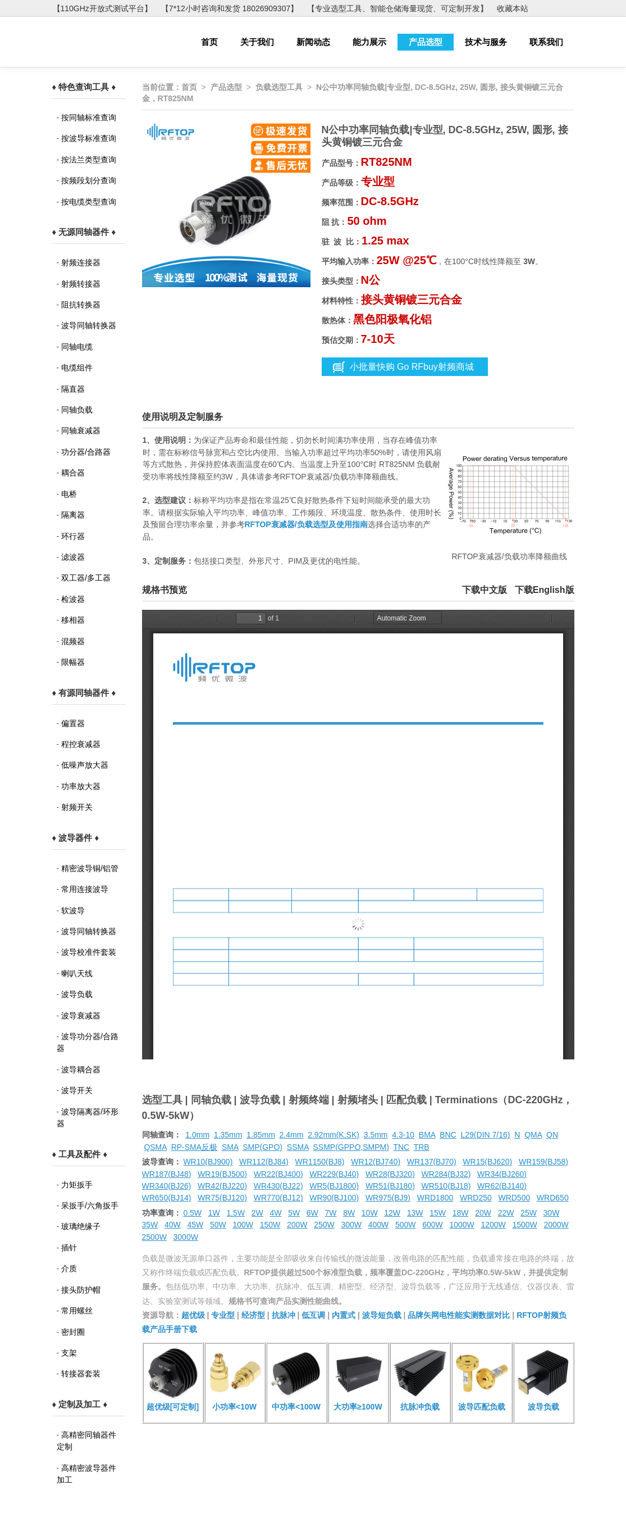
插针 (69, 1247)
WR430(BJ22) (278, 1185)
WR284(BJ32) (445, 1174)
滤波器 (73, 556)
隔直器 (73, 388)
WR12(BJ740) (375, 1161)
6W (312, 1212)
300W (351, 1224)
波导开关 (77, 1090)
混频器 (73, 641)
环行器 (73, 536)
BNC (448, 1134)
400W (378, 1224)
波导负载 (77, 994)
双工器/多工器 (86, 577)
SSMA (298, 1147)
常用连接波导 (84, 889)
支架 (69, 1352)
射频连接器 (80, 262)
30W (551, 1212)
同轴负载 (77, 409)
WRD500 (514, 1197)
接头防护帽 (80, 1289)
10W (370, 1212)
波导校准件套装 (88, 952)
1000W (461, 1224)
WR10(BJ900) (207, 1161)
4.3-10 (403, 1134)
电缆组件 (77, 367)
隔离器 (73, 514)
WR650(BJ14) (166, 1197)
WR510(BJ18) (445, 1185)
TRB (421, 1147)
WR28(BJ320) (390, 1174)
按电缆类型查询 (88, 201)
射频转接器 (80, 283)
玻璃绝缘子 (80, 1226)
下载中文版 (484, 590)
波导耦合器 (80, 1069)
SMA (230, 1147)
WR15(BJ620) (487, 1161)
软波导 (73, 910)
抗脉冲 (283, 1315)
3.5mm (376, 1134)
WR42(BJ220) (222, 1185)
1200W (493, 1224)
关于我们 (257, 42)
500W (405, 1224)
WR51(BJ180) (390, 1185)
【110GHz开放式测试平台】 (102, 8)
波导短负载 (381, 1315)
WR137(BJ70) (431, 1161)
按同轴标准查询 (88, 117)
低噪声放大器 (84, 764)
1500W (524, 1224)
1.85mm (260, 1134)
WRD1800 (435, 1197)
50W (218, 1224)
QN (552, 1134)
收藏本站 (512, 8)
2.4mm (292, 1134)
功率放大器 (80, 786)
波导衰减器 (80, 1015)
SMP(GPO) (262, 1147)
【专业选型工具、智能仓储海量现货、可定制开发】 (397, 8)
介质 (69, 1268)
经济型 (253, 1315)
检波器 (73, 599)
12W (392, 1212)
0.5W (192, 1212)
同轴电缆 (77, 346)
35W (150, 1224)
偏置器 (73, 723)
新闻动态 (313, 42)
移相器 (73, 619)
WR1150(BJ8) (320, 1161)
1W (214, 1212)
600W (432, 1224)
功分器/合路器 (86, 451)
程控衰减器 (80, 744)
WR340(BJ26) (166, 1185)
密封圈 (73, 1331)
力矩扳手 (77, 1184)
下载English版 (544, 590)
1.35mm (228, 1134)
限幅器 (73, 662)
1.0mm (197, 1134)
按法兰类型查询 (88, 159)
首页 (209, 42)
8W (349, 1212)
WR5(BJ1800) (334, 1185)
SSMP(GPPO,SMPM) (351, 1147)
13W (415, 1212)
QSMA (155, 1147)
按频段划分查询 (88, 180)
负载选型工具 (279, 87)
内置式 (343, 1315)
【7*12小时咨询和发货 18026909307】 (229, 8)
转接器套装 (80, 1373)
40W (173, 1224)
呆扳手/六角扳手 (89, 1205)
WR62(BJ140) (502, 1185)
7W (330, 1212)
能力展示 (369, 42)
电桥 (69, 494)
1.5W (235, 1212)
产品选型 (425, 42)
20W (483, 1212)
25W (528, 1212)
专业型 (223, 1315)
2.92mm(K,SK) (333, 1134)
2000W (555, 1224)
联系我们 (546, 42)
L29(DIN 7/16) (485, 1134)
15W (437, 1212)
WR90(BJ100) (334, 1197)
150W (270, 1224)
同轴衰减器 (80, 430)
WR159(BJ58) (543, 1161)
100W (242, 1224)
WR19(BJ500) (222, 1174)
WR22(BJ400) (278, 1174)
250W (324, 1224)
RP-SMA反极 (194, 1147)
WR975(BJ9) (387, 1197)
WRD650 (553, 1197)
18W (461, 1212)
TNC (401, 1147)
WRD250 (476, 1197)
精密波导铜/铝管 (89, 868)
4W (275, 1212)
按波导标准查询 (88, 138)
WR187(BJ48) (166, 1174)
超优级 (193, 1315)
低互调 (313, 1315)
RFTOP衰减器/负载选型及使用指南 (306, 524)
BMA (427, 1134)
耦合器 (73, 472)
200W (297, 1224)
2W (257, 1212)
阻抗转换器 (80, 304)
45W (195, 1224)
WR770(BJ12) (278, 1197)
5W (294, 1212)
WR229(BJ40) (334, 1174)
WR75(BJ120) (222, 1197)
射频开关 (77, 807)
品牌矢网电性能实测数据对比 (459, 1315)
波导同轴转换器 (88, 325)
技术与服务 (486, 42)
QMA (533, 1134)
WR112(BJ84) (264, 1161)
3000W (185, 1237)
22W (506, 1212)
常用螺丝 (77, 1310)
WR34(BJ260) (502, 1174)
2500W (154, 1237)
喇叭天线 (77, 973)
